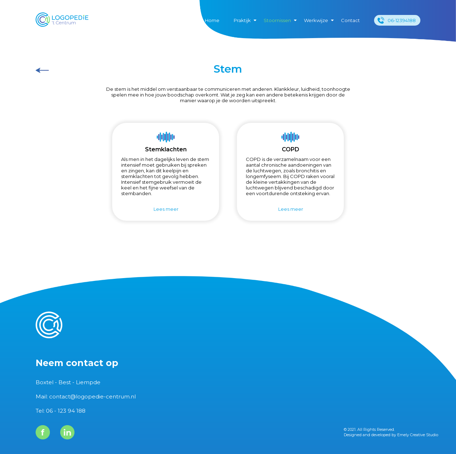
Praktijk (242, 20)
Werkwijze (316, 20)
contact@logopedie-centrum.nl (92, 396)
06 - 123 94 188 (66, 410)
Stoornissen (277, 20)
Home (212, 20)
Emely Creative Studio (417, 434)
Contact (350, 20)
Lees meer (166, 209)
